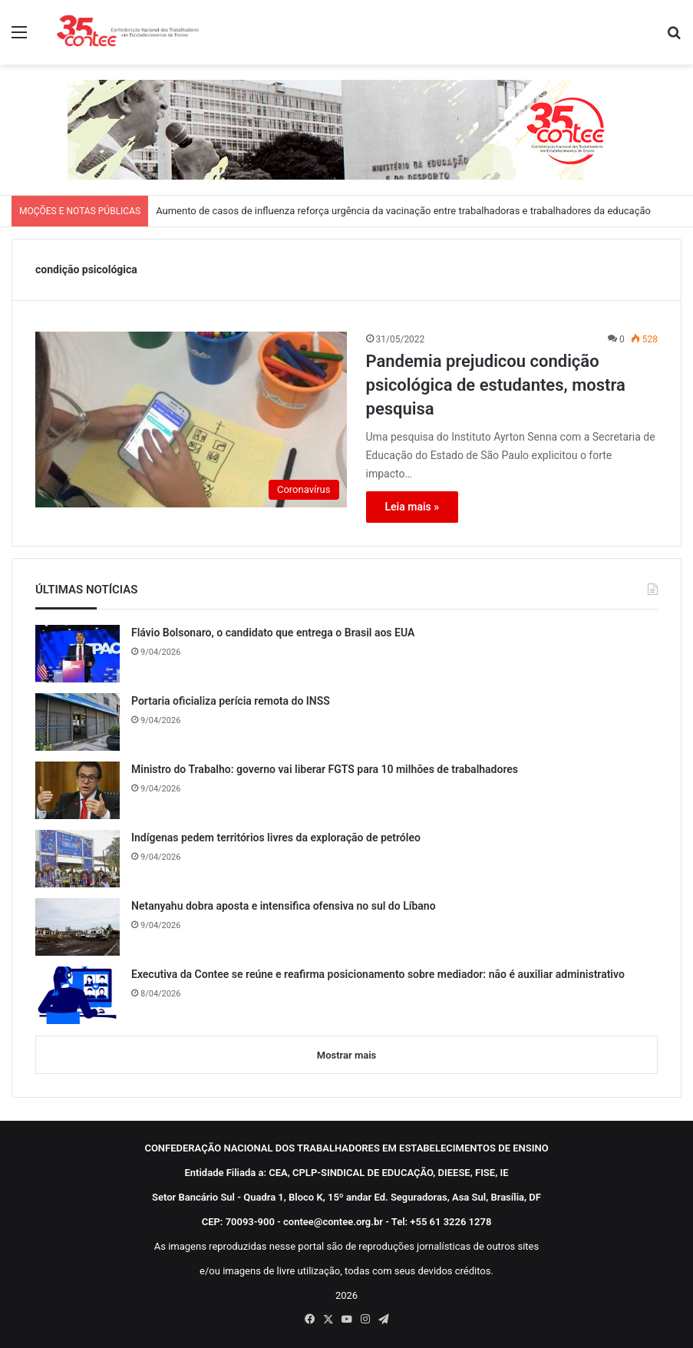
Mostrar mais (346, 1055)
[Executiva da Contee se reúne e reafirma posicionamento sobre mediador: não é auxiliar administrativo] (77, 995)
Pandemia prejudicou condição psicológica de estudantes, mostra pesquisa (495, 385)
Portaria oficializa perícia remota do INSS (230, 701)
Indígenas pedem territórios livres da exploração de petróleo (276, 837)
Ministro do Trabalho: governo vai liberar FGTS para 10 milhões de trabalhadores (324, 769)
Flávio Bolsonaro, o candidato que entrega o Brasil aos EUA (272, 632)
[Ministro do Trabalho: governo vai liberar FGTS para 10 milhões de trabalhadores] (77, 790)
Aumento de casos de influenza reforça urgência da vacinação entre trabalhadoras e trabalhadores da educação (403, 210)
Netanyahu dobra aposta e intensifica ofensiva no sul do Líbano (283, 906)
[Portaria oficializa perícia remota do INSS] (77, 722)
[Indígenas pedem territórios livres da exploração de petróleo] (77, 858)
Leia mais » (412, 507)
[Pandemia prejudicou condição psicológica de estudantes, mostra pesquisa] (191, 419)
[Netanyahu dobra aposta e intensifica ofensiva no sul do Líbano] (77, 927)
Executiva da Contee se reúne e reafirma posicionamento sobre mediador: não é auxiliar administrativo (378, 974)
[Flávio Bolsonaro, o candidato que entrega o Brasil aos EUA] (77, 653)
